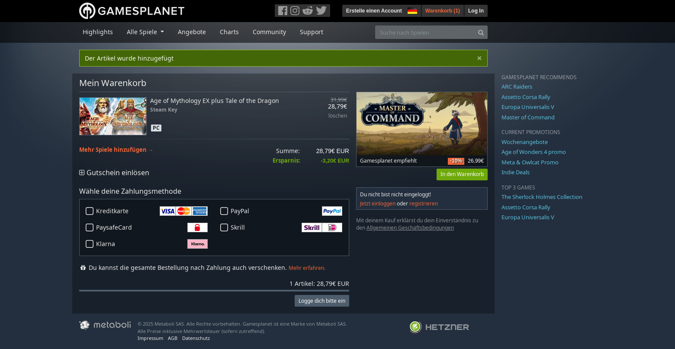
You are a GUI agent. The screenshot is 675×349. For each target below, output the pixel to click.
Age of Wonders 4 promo (533, 152)
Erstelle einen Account (374, 11)
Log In (476, 11)
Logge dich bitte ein (322, 300)
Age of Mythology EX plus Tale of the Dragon (214, 100)
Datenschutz (196, 338)
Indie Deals (515, 172)
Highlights (98, 32)
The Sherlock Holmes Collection (541, 197)
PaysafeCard (152, 227)
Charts (229, 32)
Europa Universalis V (527, 107)
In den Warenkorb (462, 174)
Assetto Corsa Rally (525, 97)
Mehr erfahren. (307, 268)
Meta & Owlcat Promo (530, 162)
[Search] (481, 32)
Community (269, 32)
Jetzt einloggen (377, 203)
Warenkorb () (442, 11)
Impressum (150, 338)
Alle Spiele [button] (143, 32)
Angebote (192, 32)
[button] (411, 9)
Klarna (152, 244)
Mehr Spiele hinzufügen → (116, 150)
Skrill (286, 227)
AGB (172, 338)
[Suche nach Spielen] (425, 32)
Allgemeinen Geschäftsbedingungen (410, 227)
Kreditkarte (152, 211)
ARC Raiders (516, 86)
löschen (337, 116)
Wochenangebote (524, 142)
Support (311, 32)
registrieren (423, 203)
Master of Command (528, 117)
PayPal (286, 211)
